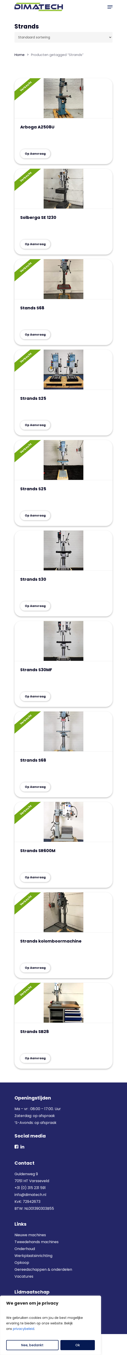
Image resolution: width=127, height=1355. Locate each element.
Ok (77, 1345)
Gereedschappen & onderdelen (43, 1269)
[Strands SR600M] (63, 822)
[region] (50, 1325)
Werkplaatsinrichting (33, 1255)
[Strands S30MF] (63, 641)
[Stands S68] (63, 279)
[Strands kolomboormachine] (63, 912)
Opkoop (21, 1262)
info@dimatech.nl (30, 1194)
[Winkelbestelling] (63, 37)
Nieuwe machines (30, 1235)
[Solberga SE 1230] (63, 189)
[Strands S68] (63, 731)
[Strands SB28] (63, 1003)
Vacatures (23, 1276)
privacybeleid (23, 1328)
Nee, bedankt (32, 1345)
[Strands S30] (63, 551)
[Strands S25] (63, 370)
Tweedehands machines (36, 1242)
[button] (110, 7)
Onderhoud (24, 1248)
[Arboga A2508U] (63, 98)
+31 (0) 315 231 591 (30, 1187)
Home (19, 54)
